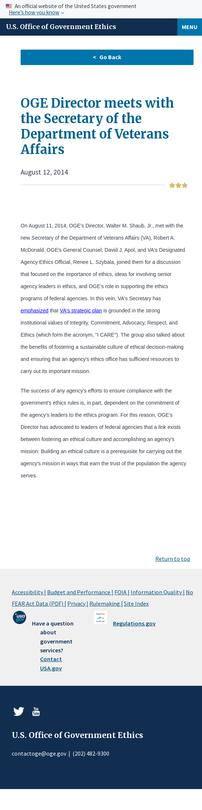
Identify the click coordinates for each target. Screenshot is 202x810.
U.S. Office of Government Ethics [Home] (61, 27)
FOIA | (122, 592)
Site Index (136, 603)
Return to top (172, 558)
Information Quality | (158, 592)
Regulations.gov (134, 623)
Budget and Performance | (80, 592)
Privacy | (77, 603)
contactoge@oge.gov (39, 753)
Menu (190, 27)
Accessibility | (29, 592)
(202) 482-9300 (90, 753)
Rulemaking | (106, 603)
